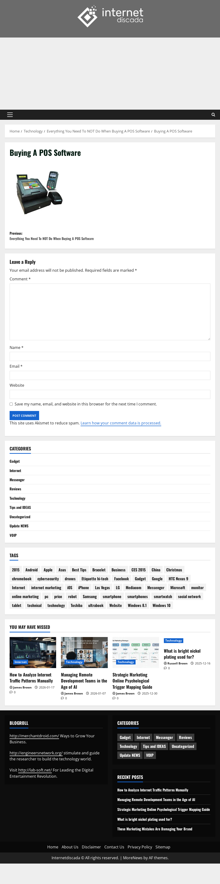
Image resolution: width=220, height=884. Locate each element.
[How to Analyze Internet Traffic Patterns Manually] (33, 666)
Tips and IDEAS (21, 520)
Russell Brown (177, 678)
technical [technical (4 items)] (34, 620)
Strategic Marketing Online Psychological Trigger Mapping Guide (132, 695)
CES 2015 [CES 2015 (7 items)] (138, 584)
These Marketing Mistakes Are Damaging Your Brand (158, 849)
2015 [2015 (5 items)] (15, 584)
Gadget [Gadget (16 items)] (140, 593)
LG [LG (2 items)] (118, 602)
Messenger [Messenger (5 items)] (164, 752)
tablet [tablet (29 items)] (16, 620)
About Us (70, 867)
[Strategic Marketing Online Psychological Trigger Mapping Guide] (136, 666)
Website (17, 395)
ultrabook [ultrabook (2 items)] (95, 620)
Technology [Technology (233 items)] (128, 761)
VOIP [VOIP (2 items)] (150, 769)
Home (52, 867)
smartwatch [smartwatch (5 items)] (163, 611)
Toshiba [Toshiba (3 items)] (76, 620)
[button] (10, 115)
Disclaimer (91, 867)
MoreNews (133, 878)
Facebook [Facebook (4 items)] (121, 593)
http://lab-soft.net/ (35, 784)
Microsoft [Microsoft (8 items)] (177, 602)
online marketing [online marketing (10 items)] (25, 611)
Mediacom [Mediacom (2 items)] (133, 602)
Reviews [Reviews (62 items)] (185, 752)
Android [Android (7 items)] (31, 584)
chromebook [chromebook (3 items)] (21, 593)
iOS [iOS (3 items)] (69, 602)
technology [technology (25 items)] (56, 620)
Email (16, 376)
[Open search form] (213, 114)
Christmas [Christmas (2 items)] (174, 584)
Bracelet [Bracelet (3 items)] (99, 584)
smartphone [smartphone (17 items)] (112, 611)
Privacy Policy (140, 867)
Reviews (16, 500)
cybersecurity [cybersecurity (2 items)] (48, 593)
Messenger (18, 490)
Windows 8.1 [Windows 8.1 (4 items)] (137, 620)
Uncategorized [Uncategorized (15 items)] (183, 761)
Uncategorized (21, 529)
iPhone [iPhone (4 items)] (83, 602)
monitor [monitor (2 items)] (197, 602)
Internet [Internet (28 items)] (18, 602)
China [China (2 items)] (156, 584)
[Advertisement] (110, 73)
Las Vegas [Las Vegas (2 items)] (102, 602)
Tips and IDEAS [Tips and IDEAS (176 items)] (154, 761)
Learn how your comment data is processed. (121, 433)
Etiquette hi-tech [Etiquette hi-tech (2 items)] (95, 593)
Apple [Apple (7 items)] (48, 584)
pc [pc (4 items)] (46, 611)
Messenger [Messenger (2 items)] (155, 602)
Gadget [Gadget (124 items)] (125, 752)
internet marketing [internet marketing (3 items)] (46, 602)
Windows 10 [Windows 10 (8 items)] (162, 620)
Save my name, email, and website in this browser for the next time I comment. (86, 413)
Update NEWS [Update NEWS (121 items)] (130, 769)
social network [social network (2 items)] (189, 611)
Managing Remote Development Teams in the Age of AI (84, 695)
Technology (18, 510)
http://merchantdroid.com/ (34, 750)
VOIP (13, 549)
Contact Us (114, 867)
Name (17, 357)
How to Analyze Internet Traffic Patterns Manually (31, 692)
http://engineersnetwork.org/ (36, 767)
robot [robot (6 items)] (72, 611)
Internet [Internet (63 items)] (143, 752)
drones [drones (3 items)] (70, 593)
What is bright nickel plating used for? (182, 668)
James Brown (22, 702)
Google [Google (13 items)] (157, 593)
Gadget (15, 471)
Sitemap (162, 867)
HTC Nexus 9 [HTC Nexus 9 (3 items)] (178, 593)
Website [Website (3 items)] (115, 620)
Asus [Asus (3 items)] (62, 584)
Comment (20, 288)
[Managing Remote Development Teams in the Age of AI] (84, 666)
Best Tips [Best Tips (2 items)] (79, 584)
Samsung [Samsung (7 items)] (90, 611)
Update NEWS (20, 539)
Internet (16, 481)
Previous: (60, 241)
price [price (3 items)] (58, 611)
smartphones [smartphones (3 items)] (137, 611)
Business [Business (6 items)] (118, 584)
